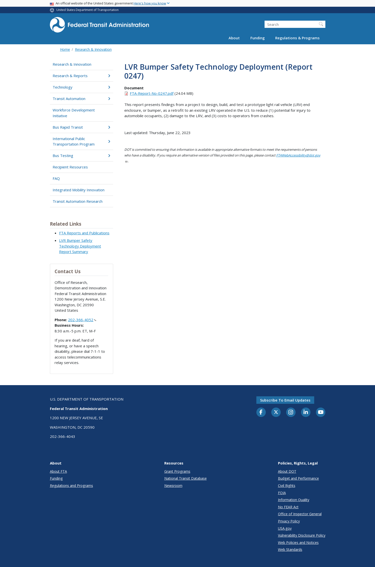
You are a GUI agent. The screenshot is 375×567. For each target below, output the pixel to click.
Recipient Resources (70, 166)
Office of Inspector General (300, 514)
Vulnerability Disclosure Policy (301, 535)
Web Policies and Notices (298, 542)
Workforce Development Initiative (74, 112)
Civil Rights (286, 485)
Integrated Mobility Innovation (78, 189)
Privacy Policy (289, 521)
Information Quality (293, 499)
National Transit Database (185, 478)
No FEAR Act (288, 507)
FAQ (56, 178)
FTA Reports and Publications (84, 232)
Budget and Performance (298, 478)
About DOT (287, 471)
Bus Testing (81, 155)
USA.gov (285, 528)
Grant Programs (177, 471)
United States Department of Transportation (87, 10)
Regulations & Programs (297, 37)
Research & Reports (81, 75)
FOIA (282, 492)
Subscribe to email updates (285, 400)
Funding (257, 37)
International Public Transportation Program (81, 141)
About (234, 37)
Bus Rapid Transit (81, 127)
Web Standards (290, 549)
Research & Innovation (93, 49)
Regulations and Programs (71, 485)
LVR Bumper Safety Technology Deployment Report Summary (80, 246)
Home (65, 49)
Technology (81, 87)
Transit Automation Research (77, 201)
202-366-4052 (82, 319)
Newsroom (173, 485)
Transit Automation (81, 98)
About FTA (58, 471)
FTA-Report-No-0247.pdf (151, 93)
